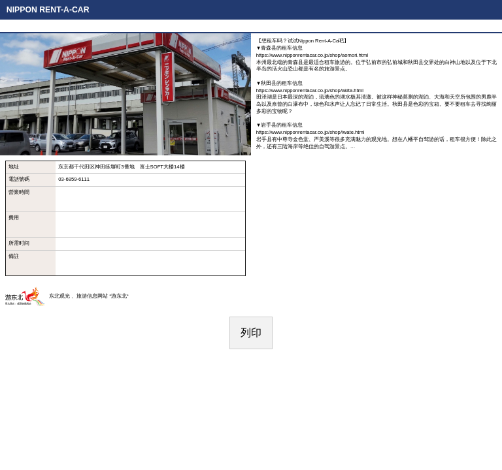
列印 (251, 332)
